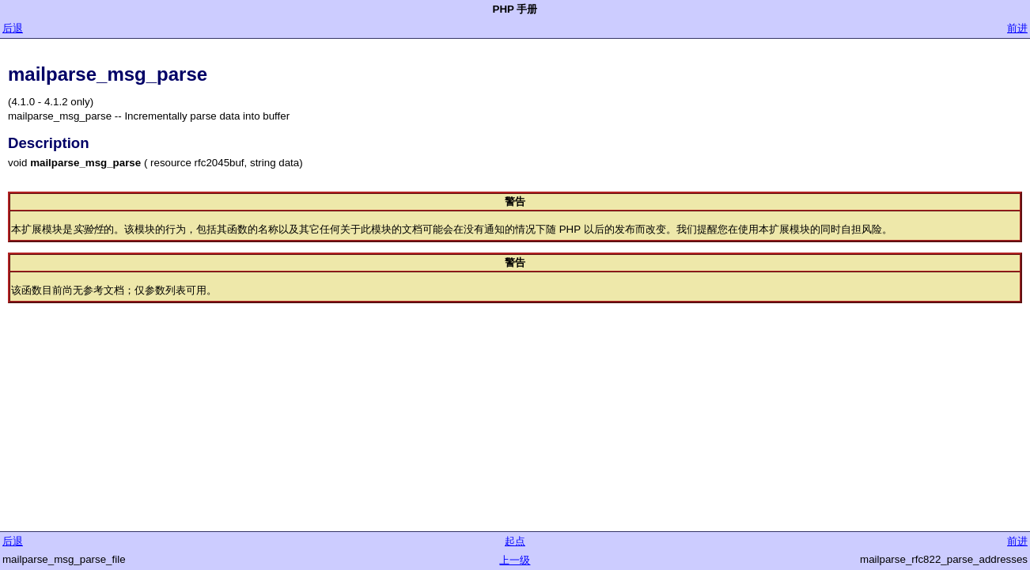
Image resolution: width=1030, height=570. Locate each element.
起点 (515, 541)
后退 (12, 28)
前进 (1017, 28)
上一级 (514, 560)
